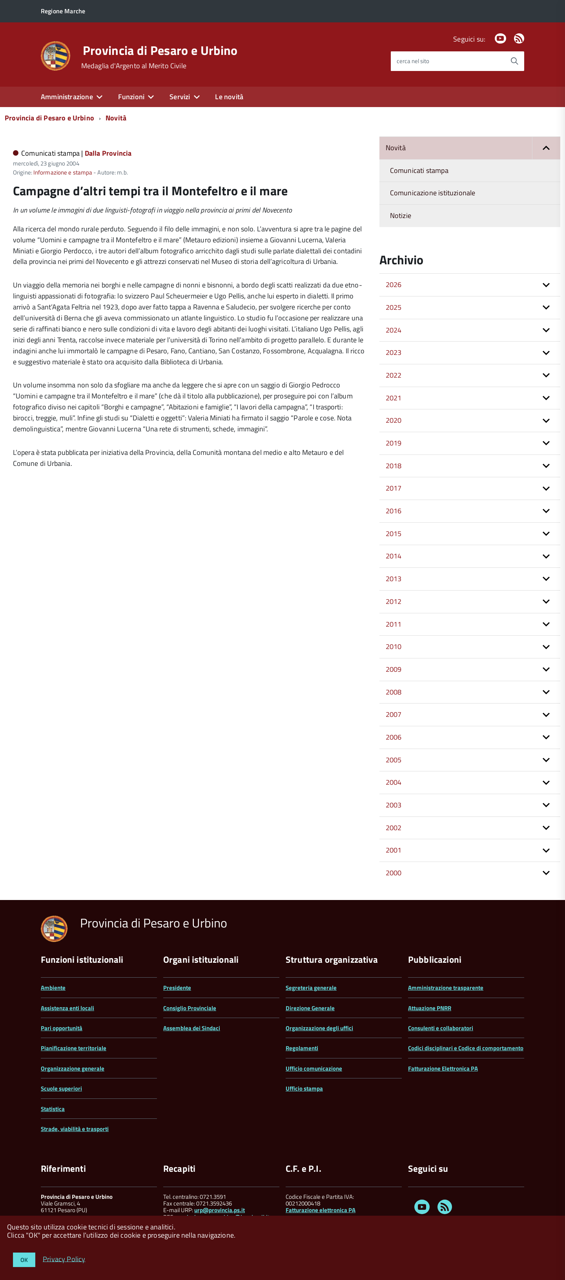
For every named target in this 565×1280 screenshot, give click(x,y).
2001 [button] (394, 850)
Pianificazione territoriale (73, 1048)
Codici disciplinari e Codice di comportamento (465, 1048)
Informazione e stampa (62, 172)
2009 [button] (394, 669)
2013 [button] (394, 578)
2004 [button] (394, 782)
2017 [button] (394, 488)
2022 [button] (394, 375)
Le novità (229, 96)
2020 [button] (394, 420)
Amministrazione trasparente (445, 987)
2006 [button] (394, 737)
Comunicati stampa (419, 170)
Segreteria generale (311, 987)
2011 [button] (394, 624)
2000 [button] (394, 872)
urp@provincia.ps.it (219, 1210)
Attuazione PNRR (429, 1008)
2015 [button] (394, 533)
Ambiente (53, 987)
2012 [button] (394, 601)
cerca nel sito (413, 61)
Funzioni (131, 96)
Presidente (177, 987)
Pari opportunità (61, 1028)
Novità (116, 118)
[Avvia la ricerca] (514, 61)
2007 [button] (394, 714)
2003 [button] (394, 805)
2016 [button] (394, 510)
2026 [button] (394, 284)
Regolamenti (302, 1048)
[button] (546, 148)
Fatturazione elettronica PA (320, 1210)
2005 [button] (394, 760)
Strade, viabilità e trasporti (75, 1128)
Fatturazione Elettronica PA (443, 1068)
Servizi (180, 96)
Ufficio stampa (304, 1088)
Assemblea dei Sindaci (191, 1028)
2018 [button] (394, 465)
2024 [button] (394, 330)
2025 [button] (394, 307)
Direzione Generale (310, 1008)
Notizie (400, 215)
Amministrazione (67, 96)
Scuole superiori (61, 1088)
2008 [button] (394, 692)
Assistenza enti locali (67, 1008)
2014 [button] (394, 556)
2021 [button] (394, 398)
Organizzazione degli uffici (319, 1028)
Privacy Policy (64, 1258)
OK (24, 1259)
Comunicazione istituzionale (433, 192)
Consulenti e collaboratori (440, 1028)
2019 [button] (394, 443)
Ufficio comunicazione (314, 1068)
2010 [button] (394, 646)
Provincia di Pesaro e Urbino (160, 50)
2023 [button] (394, 352)
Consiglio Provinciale (189, 1008)
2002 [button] (394, 827)
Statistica (53, 1108)
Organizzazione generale (72, 1068)
